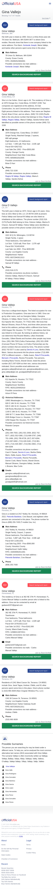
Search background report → (39, 25)
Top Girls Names (7, 881)
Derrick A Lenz (32, 350)
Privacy (28, 849)
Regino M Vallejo (12, 176)
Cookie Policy (31, 853)
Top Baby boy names (8, 877)
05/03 (12, 873)
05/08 (3, 870)
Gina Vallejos (8, 766)
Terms (28, 845)
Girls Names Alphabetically (10, 879)
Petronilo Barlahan (14, 517)
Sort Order (45, 18)
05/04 (8, 873)
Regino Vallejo (13, 120)
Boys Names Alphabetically (10, 884)
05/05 (3, 873)
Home (3, 845)
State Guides (5, 855)
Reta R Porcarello (42, 355)
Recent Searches (7, 868)
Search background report (26, 74)
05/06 (12, 870)
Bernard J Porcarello (10, 358)
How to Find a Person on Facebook (13, 875)
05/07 (8, 870)
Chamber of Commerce (9, 859)
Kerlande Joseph (30, 45)
